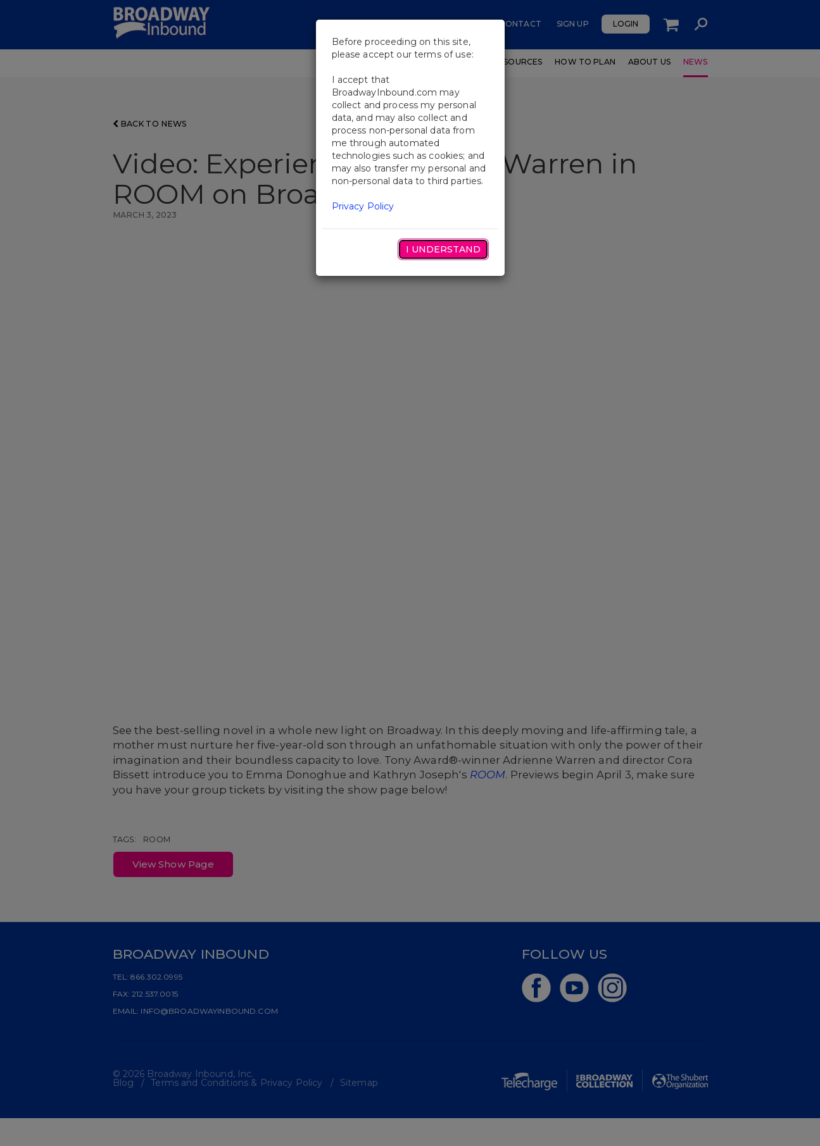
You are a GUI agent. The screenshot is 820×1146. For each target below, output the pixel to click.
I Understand (443, 249)
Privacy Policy (363, 206)
